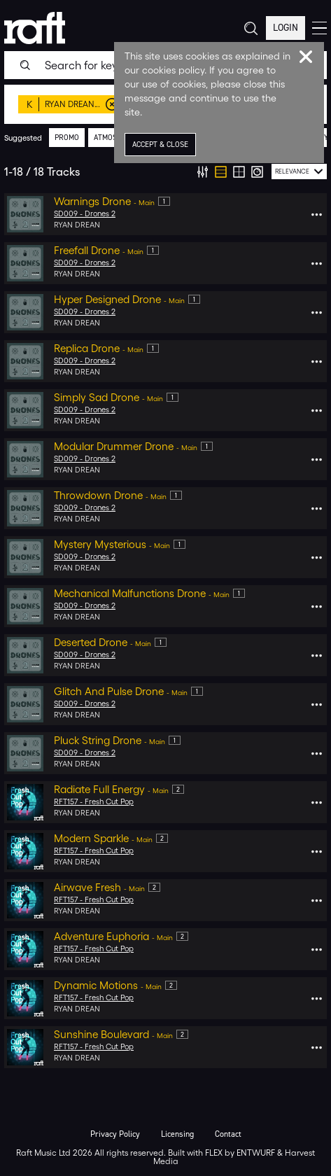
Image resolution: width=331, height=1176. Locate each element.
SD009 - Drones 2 (84, 214)
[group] (230, 171)
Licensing (177, 1134)
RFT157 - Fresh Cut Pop (94, 802)
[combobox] (299, 171)
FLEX (214, 1152)
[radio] (220, 171)
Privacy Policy (115, 1134)
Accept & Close (160, 144)
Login (285, 27)
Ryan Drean (77, 225)
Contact (228, 1134)
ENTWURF (256, 1152)
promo (67, 137)
